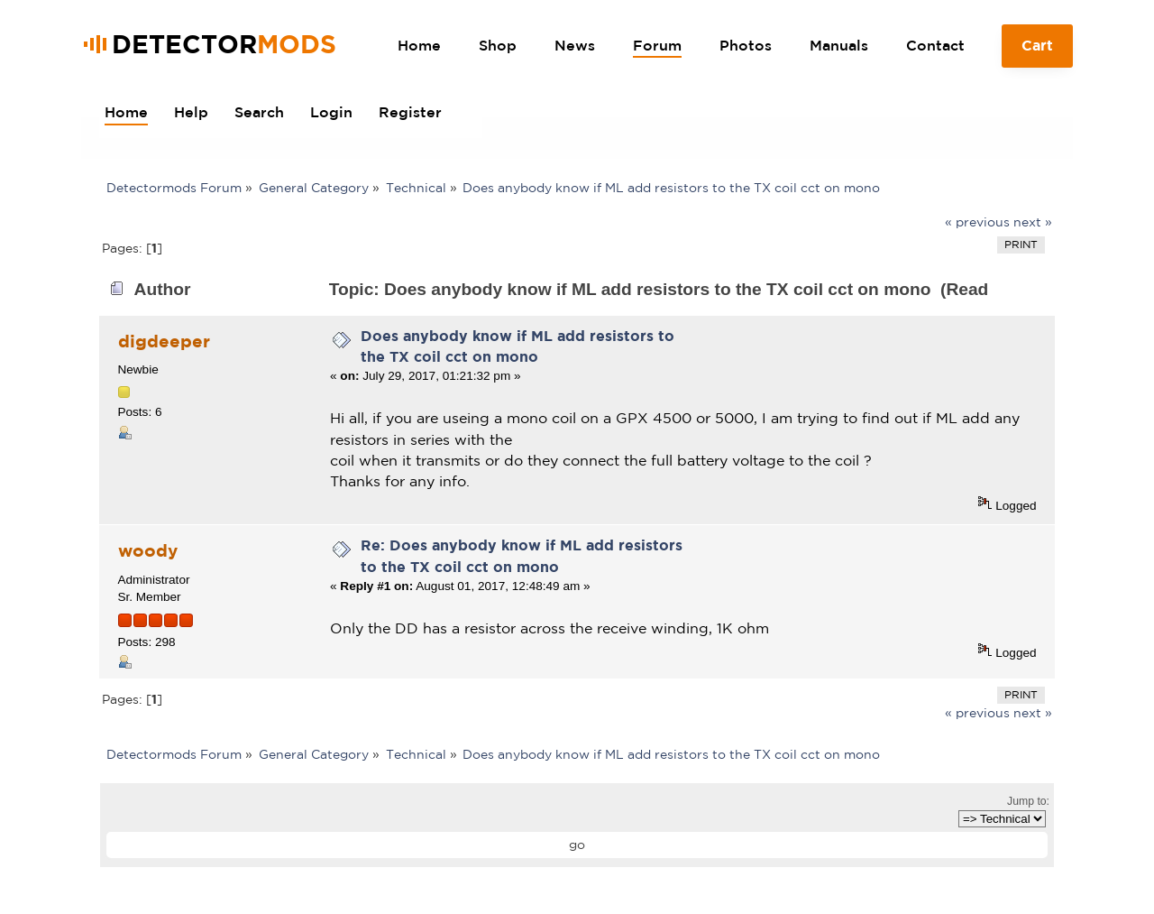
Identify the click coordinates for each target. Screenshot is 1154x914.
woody (148, 550)
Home (419, 45)
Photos (745, 45)
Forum (657, 45)
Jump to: (1028, 801)
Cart (1037, 52)
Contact (935, 45)
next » (1032, 222)
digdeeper (164, 341)
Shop (498, 45)
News (574, 45)
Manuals (839, 45)
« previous (977, 222)
